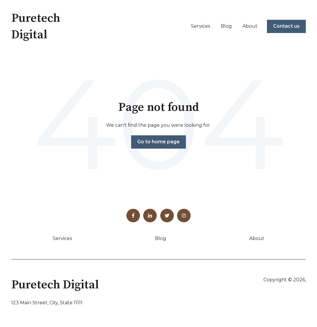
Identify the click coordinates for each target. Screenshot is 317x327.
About (249, 26)
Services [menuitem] (62, 238)
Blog (226, 26)
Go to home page (158, 141)
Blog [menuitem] (160, 238)
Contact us (286, 26)
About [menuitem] (256, 238)
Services (200, 26)
